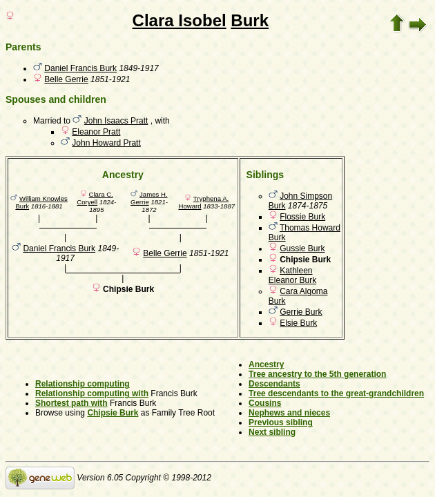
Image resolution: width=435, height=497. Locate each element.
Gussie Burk (302, 248)
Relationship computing (82, 384)
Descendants (274, 384)
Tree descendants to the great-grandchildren (336, 393)
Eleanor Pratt (96, 132)
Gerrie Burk (301, 312)
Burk (250, 20)
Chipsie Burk (112, 413)
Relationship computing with (91, 393)
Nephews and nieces (289, 413)
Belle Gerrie (66, 79)
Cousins (265, 403)
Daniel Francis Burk (80, 68)
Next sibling (272, 432)
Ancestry (266, 364)
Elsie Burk (298, 323)
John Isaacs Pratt (116, 121)
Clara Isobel (179, 20)
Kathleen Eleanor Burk (292, 275)
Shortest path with (71, 403)
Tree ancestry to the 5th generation (317, 374)
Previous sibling (281, 422)
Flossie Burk (302, 217)
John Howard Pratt (106, 143)
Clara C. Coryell (95, 198)
